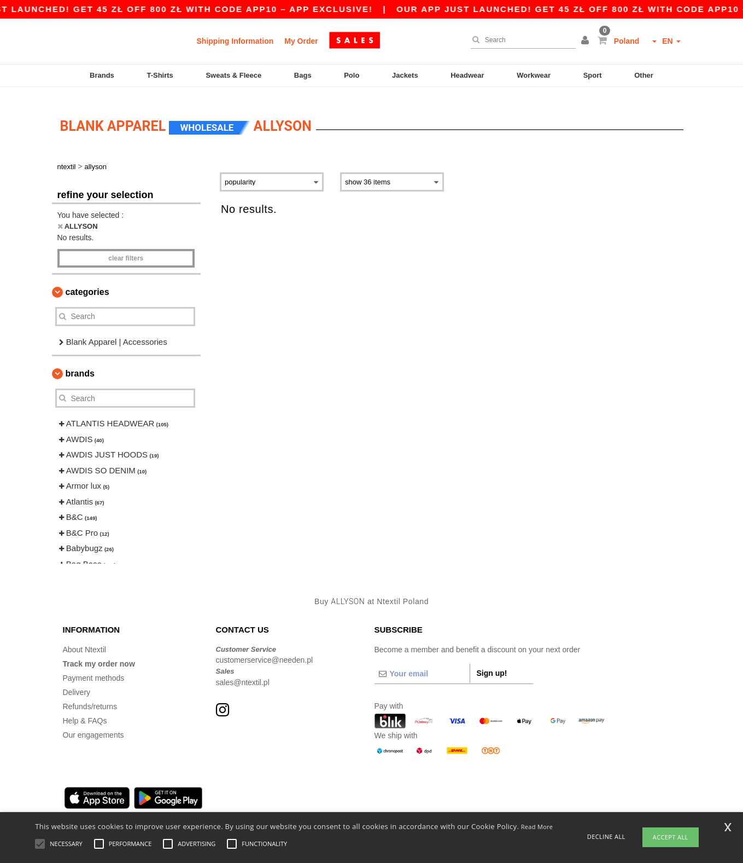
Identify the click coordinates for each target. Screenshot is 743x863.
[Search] (520, 40)
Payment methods (94, 668)
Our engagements (93, 725)
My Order (301, 41)
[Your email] (422, 664)
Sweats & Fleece (233, 75)
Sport (592, 75)
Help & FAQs (85, 710)
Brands (102, 75)
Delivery (77, 682)
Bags (303, 75)
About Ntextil (84, 639)
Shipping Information (235, 41)
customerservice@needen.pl (264, 650)
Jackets (405, 75)
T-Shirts (160, 75)
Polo (351, 75)
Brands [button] (80, 364)
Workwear (534, 75)
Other (643, 75)
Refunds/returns (90, 696)
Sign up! (492, 663)
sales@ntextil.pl (243, 672)
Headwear (467, 75)
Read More (537, 827)
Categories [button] (87, 282)
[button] (586, 41)
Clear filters (125, 248)
